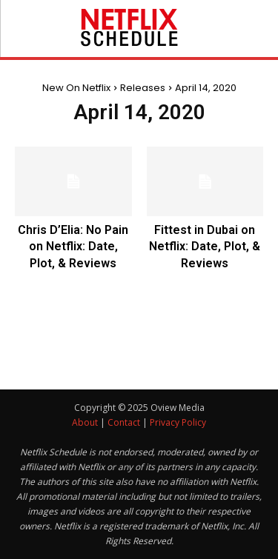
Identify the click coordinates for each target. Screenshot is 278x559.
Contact (123, 422)
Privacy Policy (178, 422)
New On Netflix (76, 88)
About (85, 422)
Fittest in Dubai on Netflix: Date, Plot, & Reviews (204, 246)
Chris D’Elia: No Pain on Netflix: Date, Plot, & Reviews (73, 246)
